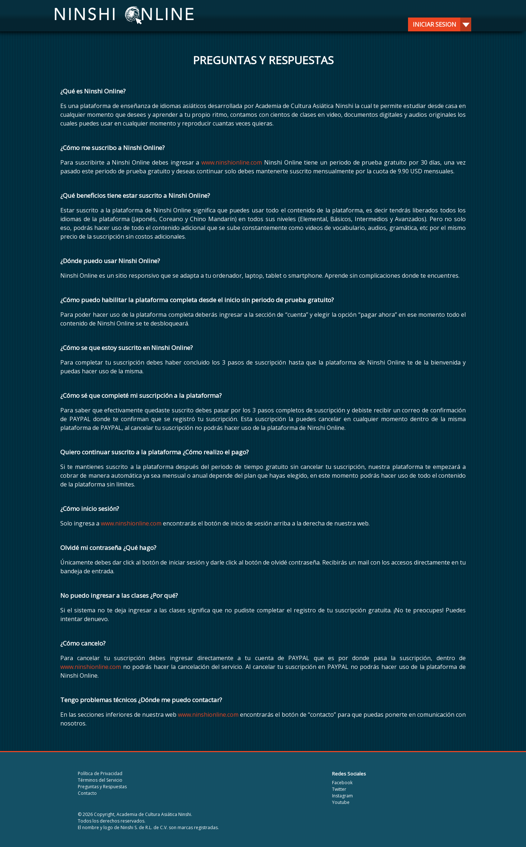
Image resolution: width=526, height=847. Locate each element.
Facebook (342, 782)
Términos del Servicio (100, 780)
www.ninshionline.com (231, 162)
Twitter (339, 789)
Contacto (87, 793)
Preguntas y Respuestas (102, 787)
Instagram (342, 796)
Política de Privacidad (100, 773)
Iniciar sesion (439, 24)
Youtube (341, 802)
